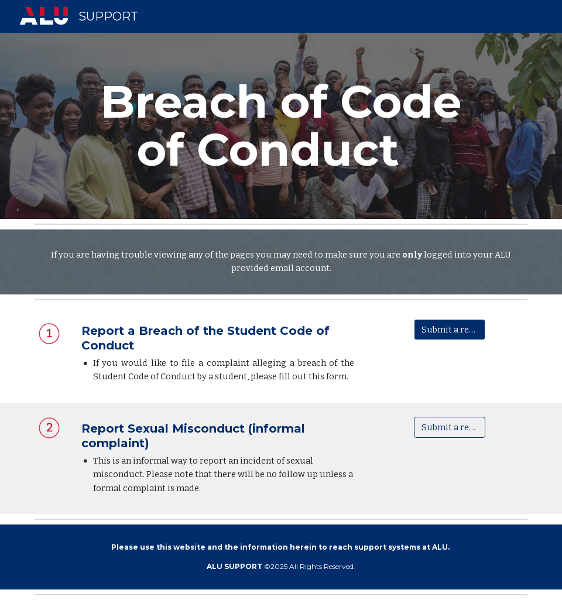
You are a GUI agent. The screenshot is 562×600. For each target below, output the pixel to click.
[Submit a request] (449, 329)
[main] (281, 126)
